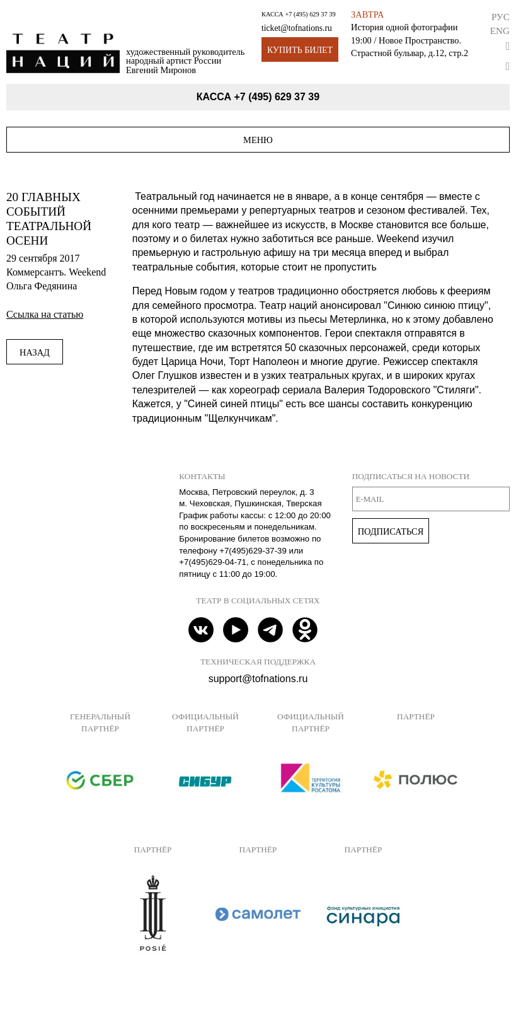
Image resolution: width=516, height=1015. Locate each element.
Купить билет (300, 50)
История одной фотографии (404, 27)
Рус (500, 16)
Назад (35, 352)
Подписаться (391, 531)
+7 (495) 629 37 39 (310, 14)
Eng (500, 30)
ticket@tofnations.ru (296, 28)
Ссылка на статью (44, 314)
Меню (258, 140)
